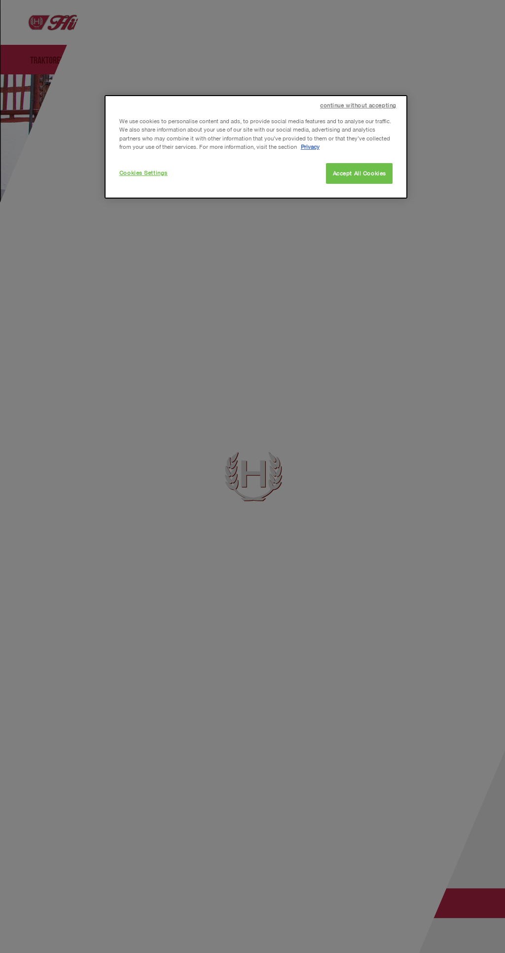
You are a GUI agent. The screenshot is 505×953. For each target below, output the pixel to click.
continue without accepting (358, 105)
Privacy (310, 146)
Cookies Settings (143, 173)
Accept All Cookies (359, 173)
